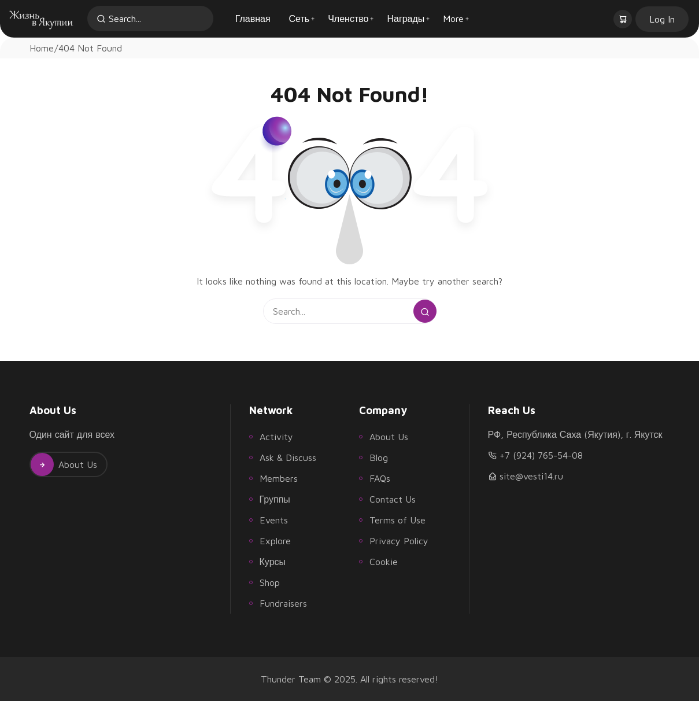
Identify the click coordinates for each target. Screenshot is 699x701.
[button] (623, 19)
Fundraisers (283, 603)
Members (279, 478)
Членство (348, 18)
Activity (276, 436)
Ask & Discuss (288, 457)
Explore (275, 541)
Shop (270, 582)
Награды (405, 18)
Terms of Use (397, 520)
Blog (378, 457)
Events (274, 520)
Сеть (299, 18)
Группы (275, 499)
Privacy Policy (398, 541)
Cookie (383, 561)
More (453, 18)
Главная (253, 18)
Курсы (273, 561)
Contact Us (392, 499)
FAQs (379, 478)
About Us (64, 464)
